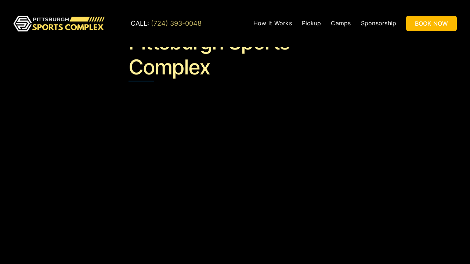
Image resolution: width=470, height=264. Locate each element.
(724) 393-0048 (176, 23)
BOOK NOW (431, 23)
